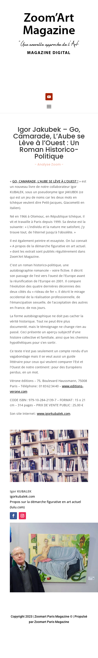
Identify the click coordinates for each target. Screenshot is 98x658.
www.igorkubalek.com (53, 413)
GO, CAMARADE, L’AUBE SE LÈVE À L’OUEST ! (45, 181)
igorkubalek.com (22, 496)
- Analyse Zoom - (49, 164)
